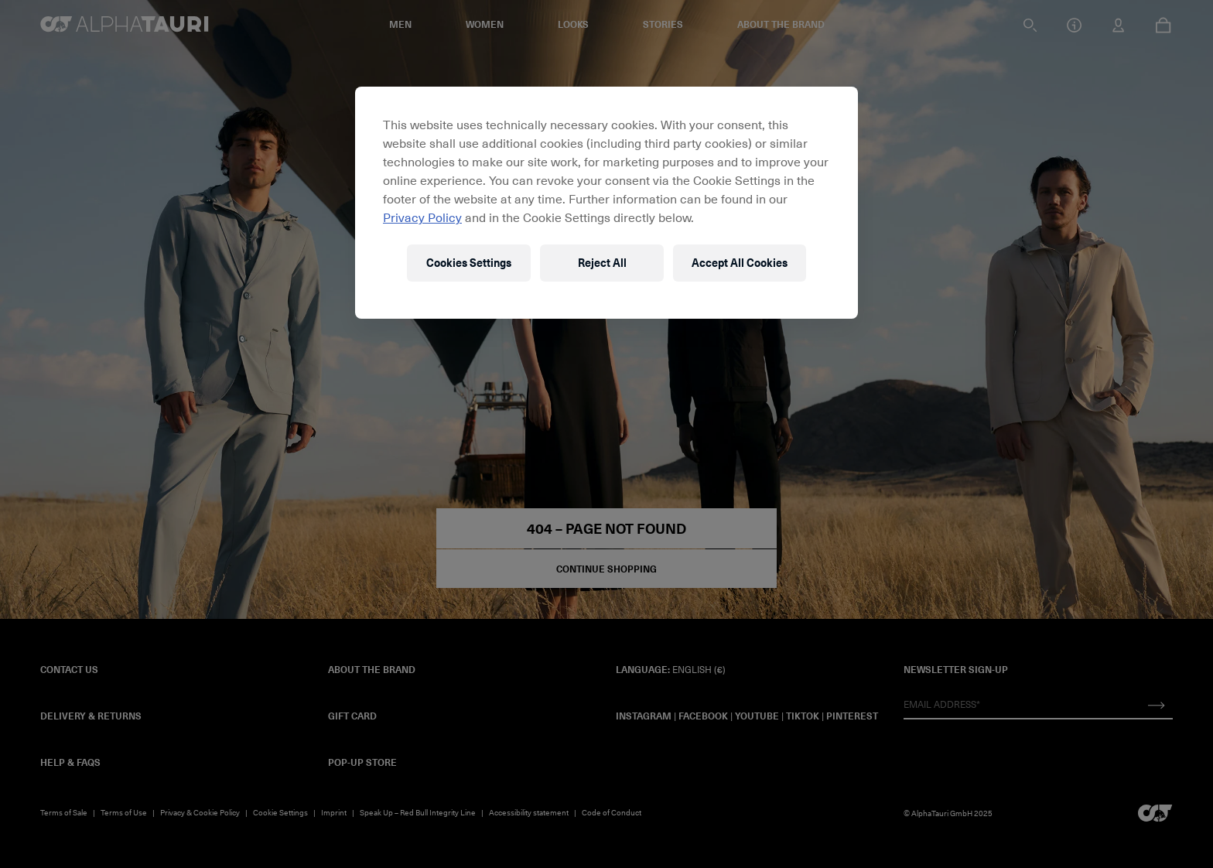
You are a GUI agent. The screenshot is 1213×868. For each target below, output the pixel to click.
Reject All (602, 263)
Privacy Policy (422, 216)
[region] (606, 203)
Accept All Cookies (740, 263)
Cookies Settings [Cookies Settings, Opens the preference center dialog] (468, 263)
